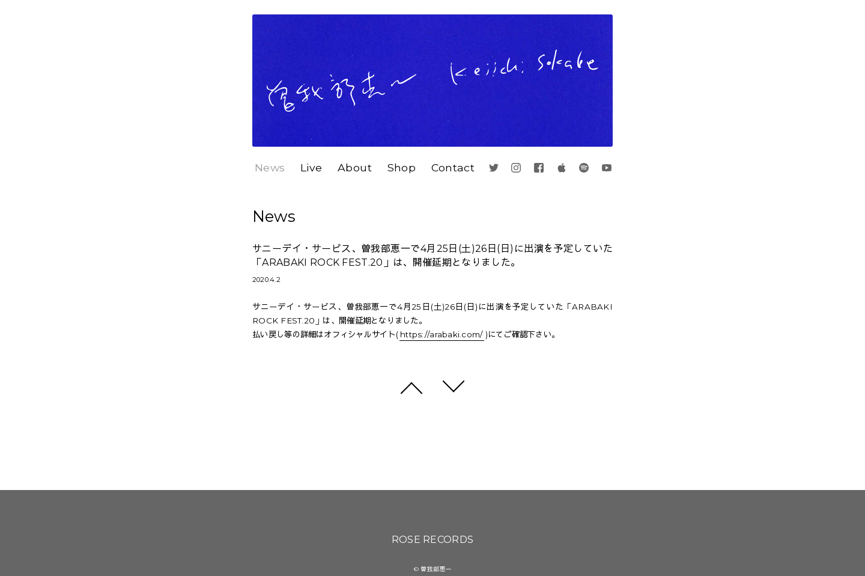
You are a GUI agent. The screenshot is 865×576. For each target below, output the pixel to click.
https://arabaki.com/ (441, 334)
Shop (401, 167)
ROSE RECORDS (433, 539)
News (270, 167)
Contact (453, 167)
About (355, 167)
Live (311, 167)
